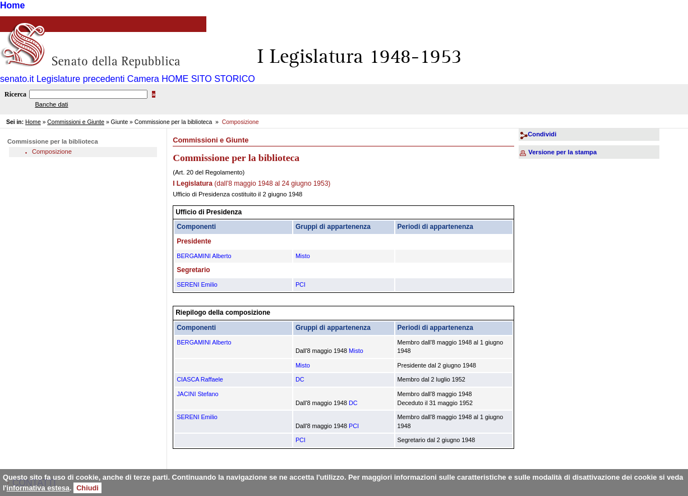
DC (299, 379)
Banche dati (51, 104)
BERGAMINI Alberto (204, 255)
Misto (302, 255)
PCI (300, 284)
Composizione (52, 151)
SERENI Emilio (197, 284)
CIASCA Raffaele (200, 379)
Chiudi (87, 488)
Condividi (542, 134)
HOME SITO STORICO (208, 79)
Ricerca (15, 94)
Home (12, 5)
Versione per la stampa (562, 152)
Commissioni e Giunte (75, 122)
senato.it (17, 79)
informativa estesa (38, 488)
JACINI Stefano (197, 394)
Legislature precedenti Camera (97, 79)
